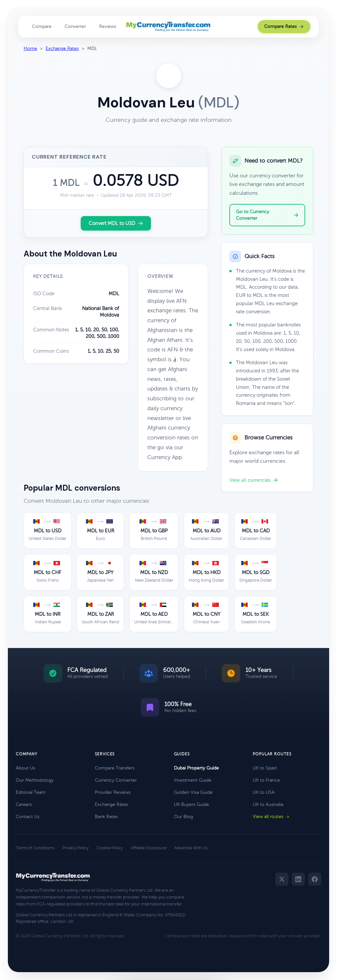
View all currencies (253, 480)
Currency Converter (116, 780)
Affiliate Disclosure (148, 848)
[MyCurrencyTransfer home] (168, 26)
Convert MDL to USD (116, 223)
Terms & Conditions (35, 848)
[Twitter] (281, 879)
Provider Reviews (113, 792)
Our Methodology (34, 780)
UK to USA (264, 792)
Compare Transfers (115, 768)
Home (30, 48)
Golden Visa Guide (193, 792)
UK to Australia (268, 804)
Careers (24, 804)
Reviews (107, 26)
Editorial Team (31, 792)
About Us (25, 768)
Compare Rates (284, 26)
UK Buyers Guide (191, 804)
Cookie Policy (109, 848)
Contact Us (27, 816)
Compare (42, 26)
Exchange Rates (62, 48)
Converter (75, 26)
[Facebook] (314, 879)
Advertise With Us (191, 848)
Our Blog (183, 816)
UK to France (266, 780)
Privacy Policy (75, 848)
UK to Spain (265, 768)
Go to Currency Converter (267, 215)
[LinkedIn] (298, 879)
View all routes (271, 816)
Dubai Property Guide (196, 768)
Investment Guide (192, 780)
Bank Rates (106, 816)
